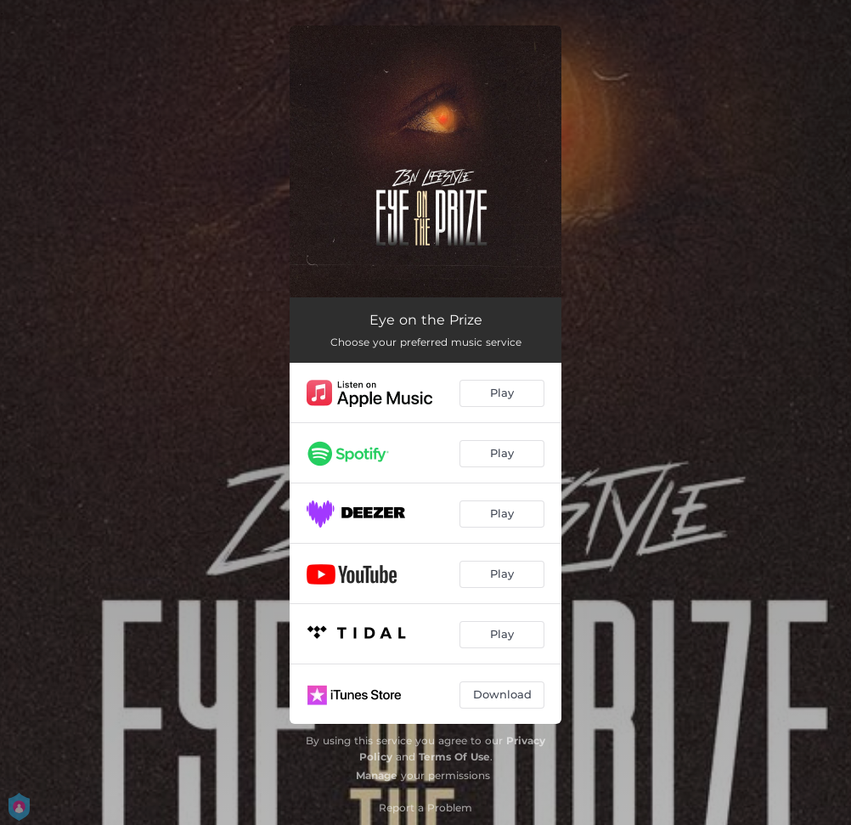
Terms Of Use (454, 756)
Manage (376, 775)
